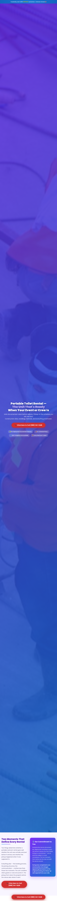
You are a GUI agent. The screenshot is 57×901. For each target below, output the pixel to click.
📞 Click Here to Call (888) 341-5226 (28, 425)
